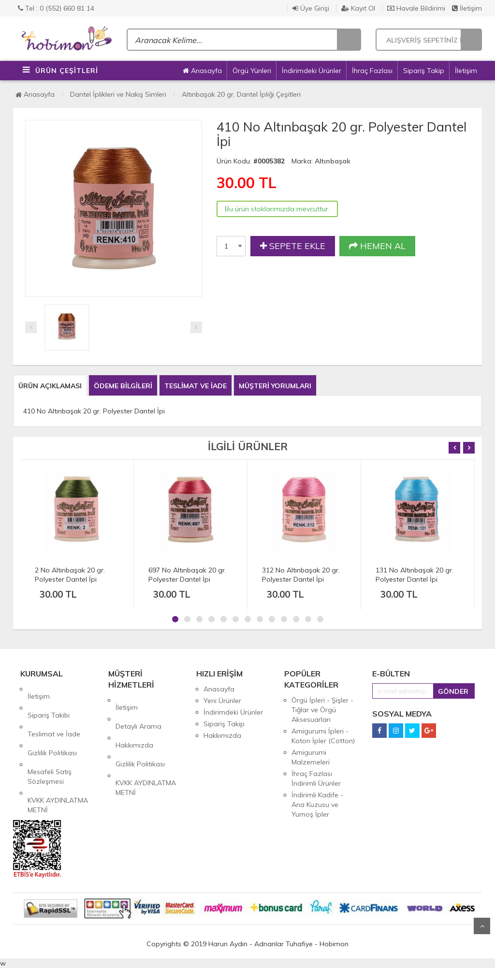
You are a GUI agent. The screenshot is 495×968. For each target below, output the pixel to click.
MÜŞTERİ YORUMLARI (275, 385)
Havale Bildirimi (416, 8)
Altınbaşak (332, 161)
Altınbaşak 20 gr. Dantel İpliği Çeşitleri (241, 94)
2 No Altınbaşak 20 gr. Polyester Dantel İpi (70, 575)
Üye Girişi (310, 8)
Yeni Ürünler (222, 700)
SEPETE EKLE (292, 246)
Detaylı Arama (138, 711)
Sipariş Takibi (49, 700)
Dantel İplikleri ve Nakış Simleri (118, 94)
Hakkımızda (134, 723)
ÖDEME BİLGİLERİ (123, 385)
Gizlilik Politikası (52, 723)
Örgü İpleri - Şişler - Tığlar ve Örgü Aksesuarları (322, 710)
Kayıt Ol (358, 8)
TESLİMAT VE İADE (195, 385)
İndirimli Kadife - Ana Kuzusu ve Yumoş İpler (317, 805)
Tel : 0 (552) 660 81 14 (56, 8)
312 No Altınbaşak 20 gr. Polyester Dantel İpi (301, 575)
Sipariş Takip (423, 70)
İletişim (467, 8)
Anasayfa (202, 70)
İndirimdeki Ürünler (311, 70)
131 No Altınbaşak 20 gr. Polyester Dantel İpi (414, 575)
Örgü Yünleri (252, 70)
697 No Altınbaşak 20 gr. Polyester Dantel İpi (187, 575)
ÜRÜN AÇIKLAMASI (50, 385)
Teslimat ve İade (54, 712)
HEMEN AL (377, 246)
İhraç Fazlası (372, 70)
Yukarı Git (482, 926)
